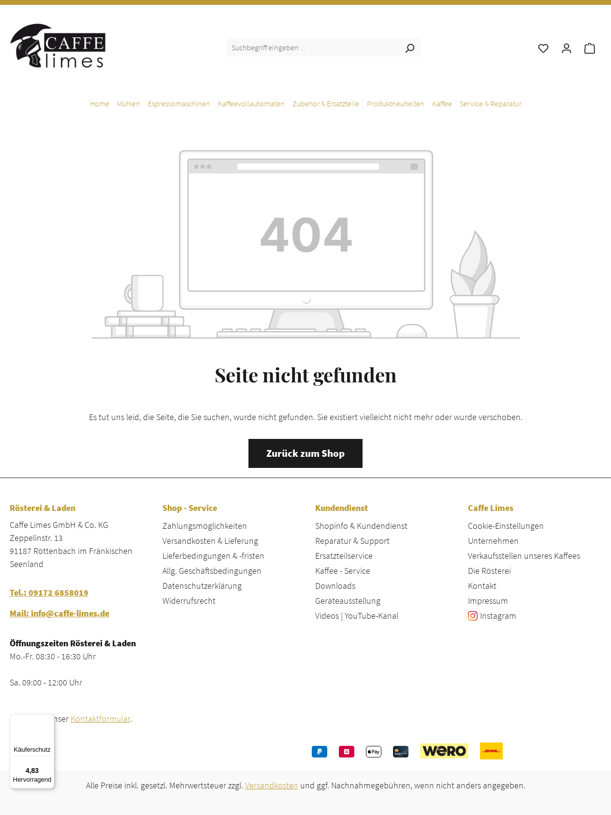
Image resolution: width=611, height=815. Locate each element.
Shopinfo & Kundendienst (361, 525)
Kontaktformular (100, 718)
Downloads (335, 585)
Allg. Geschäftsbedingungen (212, 570)
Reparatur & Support (352, 540)
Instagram (498, 615)
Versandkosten (271, 785)
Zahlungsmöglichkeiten (204, 525)
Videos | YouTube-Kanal (356, 615)
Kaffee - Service (342, 570)
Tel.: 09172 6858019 (49, 592)
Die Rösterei (489, 570)
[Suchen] (409, 47)
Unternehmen (493, 540)
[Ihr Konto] (566, 47)
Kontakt (482, 585)
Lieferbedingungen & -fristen (213, 555)
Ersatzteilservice (344, 555)
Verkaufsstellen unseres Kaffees (524, 555)
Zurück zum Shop (305, 453)
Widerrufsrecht (189, 600)
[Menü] (49, 720)
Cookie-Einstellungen (506, 525)
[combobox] (313, 47)
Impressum (488, 600)
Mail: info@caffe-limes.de (59, 613)
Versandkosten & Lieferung (210, 540)
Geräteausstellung (347, 600)
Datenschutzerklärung (202, 585)
